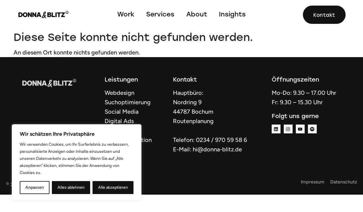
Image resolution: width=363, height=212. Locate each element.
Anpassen (34, 187)
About (196, 14)
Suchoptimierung (128, 102)
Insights (232, 14)
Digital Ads (119, 121)
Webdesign (119, 92)
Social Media (121, 111)
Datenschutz (343, 182)
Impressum (312, 182)
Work (125, 14)
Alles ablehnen (71, 187)
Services (160, 14)
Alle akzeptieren (113, 187)
